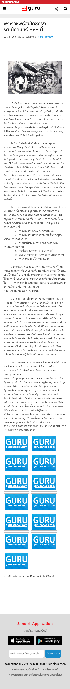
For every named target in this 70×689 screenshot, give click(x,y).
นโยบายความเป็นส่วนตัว (27, 670)
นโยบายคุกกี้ (51, 670)
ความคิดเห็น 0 (45, 36)
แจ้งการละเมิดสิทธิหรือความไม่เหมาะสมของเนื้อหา (36, 675)
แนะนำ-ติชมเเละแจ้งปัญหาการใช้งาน (26, 654)
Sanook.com (11, 2)
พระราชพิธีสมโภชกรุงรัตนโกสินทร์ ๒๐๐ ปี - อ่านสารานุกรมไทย (31, 9)
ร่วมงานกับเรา (53, 654)
